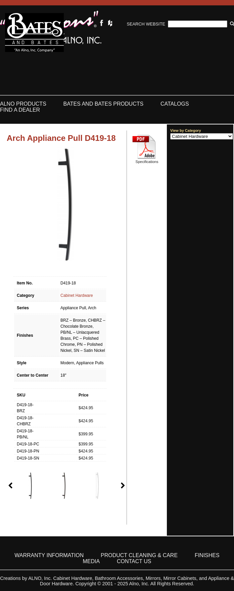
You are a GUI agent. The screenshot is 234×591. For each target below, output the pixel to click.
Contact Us (134, 561)
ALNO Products (23, 104)
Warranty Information (49, 555)
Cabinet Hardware (76, 295)
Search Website (146, 23)
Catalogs (174, 104)
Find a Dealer (20, 110)
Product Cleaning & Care (139, 555)
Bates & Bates (34, 32)
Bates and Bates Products (103, 104)
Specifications (147, 162)
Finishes (207, 555)
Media (91, 561)
